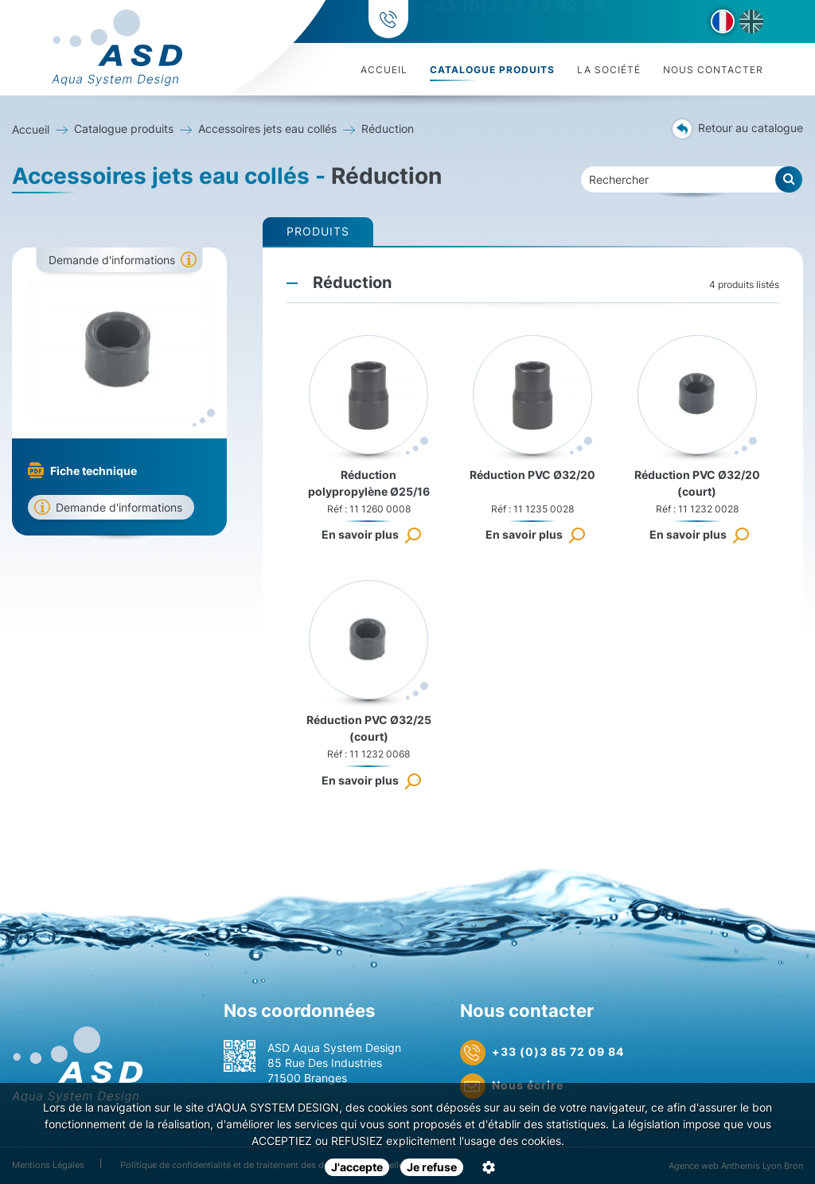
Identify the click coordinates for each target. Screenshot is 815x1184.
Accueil (384, 70)
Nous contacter (713, 70)
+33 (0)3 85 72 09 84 (512, 22)
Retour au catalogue (738, 128)
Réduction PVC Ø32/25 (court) (368, 728)
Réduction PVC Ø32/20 (532, 474)
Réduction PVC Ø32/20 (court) (697, 483)
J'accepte (357, 1167)
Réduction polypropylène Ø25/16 (369, 483)
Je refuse (432, 1167)
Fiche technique (93, 470)
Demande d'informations (112, 260)
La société (609, 70)
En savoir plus (360, 534)
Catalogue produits (492, 70)
